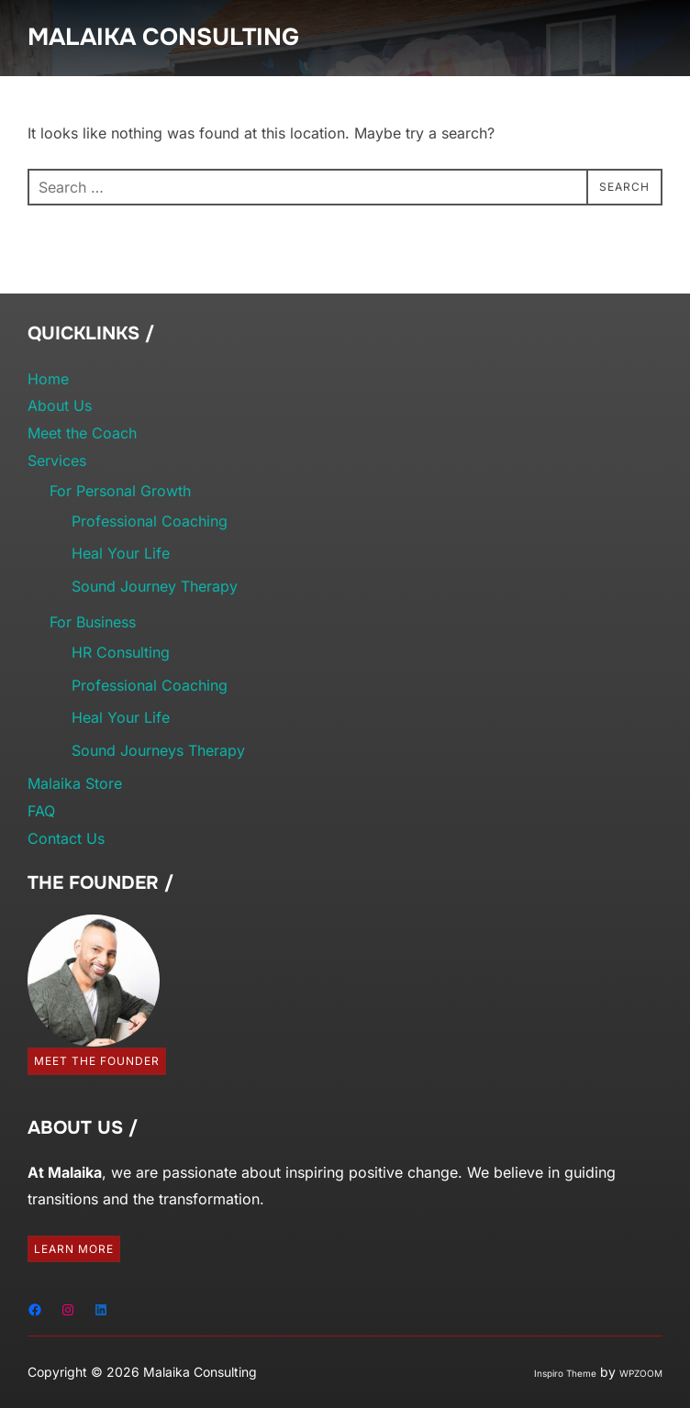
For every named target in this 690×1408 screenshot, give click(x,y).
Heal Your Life (121, 553)
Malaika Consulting (163, 37)
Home (48, 379)
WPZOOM (640, 1373)
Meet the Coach (82, 433)
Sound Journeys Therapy (158, 750)
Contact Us (66, 838)
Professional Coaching (150, 521)
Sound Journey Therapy (155, 586)
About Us (60, 405)
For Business (93, 622)
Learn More (74, 1249)
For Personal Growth (120, 491)
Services (57, 460)
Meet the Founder (97, 1061)
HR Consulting (121, 652)
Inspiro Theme (565, 1373)
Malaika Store (75, 783)
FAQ (41, 811)
